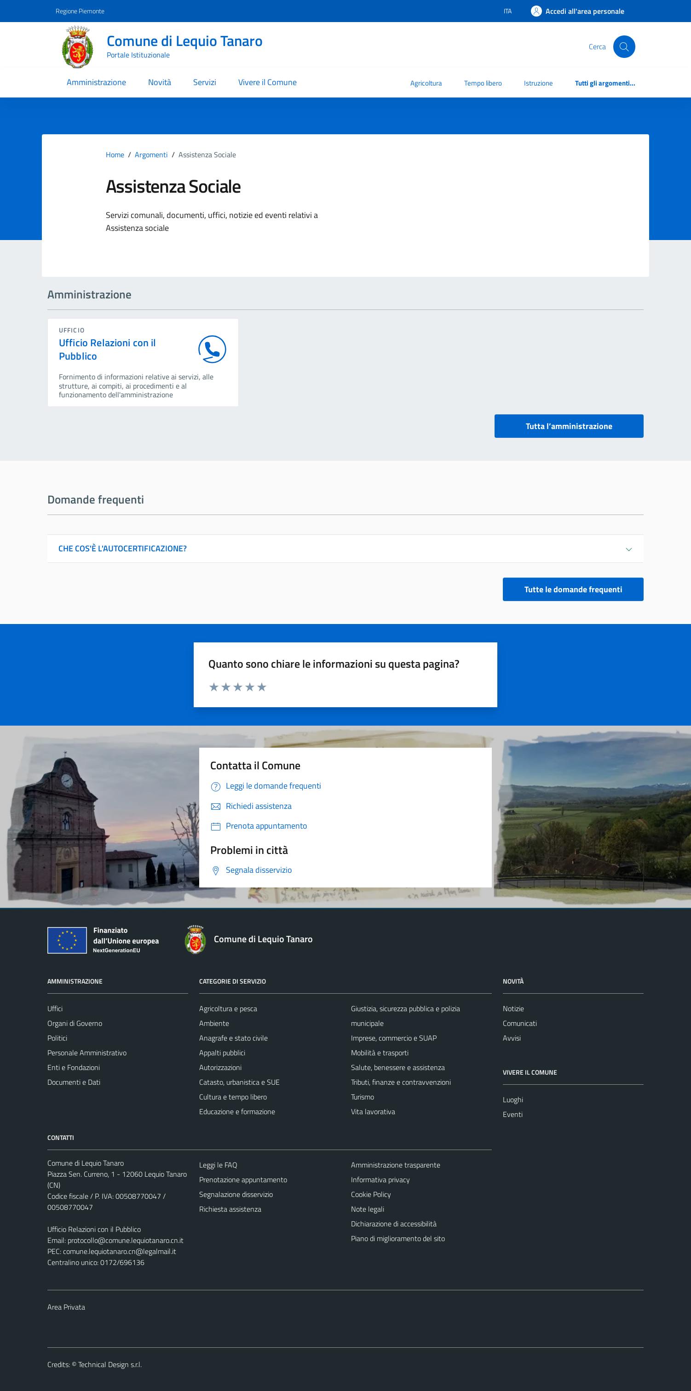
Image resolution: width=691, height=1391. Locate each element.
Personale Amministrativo (87, 1052)
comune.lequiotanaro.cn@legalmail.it (119, 1251)
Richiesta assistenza (230, 1208)
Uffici (55, 1008)
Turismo (362, 1096)
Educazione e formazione (237, 1111)
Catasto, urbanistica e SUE (239, 1082)
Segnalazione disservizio (236, 1194)
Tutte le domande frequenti (573, 589)
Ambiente (214, 1023)
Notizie (513, 1008)
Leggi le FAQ (218, 1164)
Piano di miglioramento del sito (398, 1238)
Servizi (204, 82)
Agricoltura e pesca (228, 1008)
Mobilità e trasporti (380, 1052)
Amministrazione (96, 82)
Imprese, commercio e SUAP (394, 1037)
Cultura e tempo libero (233, 1096)
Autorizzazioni (220, 1067)
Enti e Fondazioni (73, 1067)
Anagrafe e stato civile (233, 1037)
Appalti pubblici (222, 1052)
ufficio (72, 330)
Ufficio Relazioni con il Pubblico (107, 349)
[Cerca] (624, 46)
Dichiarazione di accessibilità (394, 1223)
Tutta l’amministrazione (569, 426)
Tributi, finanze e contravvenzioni (401, 1082)
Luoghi (513, 1099)
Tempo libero (483, 83)
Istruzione (538, 83)
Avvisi (512, 1037)
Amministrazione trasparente (395, 1164)
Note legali (367, 1208)
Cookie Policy (371, 1194)
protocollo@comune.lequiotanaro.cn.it (126, 1240)
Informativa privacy (380, 1179)
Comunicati (520, 1023)
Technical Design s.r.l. (110, 1364)
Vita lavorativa (373, 1111)
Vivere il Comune (267, 82)
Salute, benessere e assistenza (398, 1067)
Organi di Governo (74, 1023)
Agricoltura (426, 83)
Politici (57, 1037)
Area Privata (66, 1306)
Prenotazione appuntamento (243, 1179)
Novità (159, 82)
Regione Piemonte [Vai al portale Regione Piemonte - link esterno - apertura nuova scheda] (80, 11)
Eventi (513, 1114)
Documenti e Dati (73, 1082)
